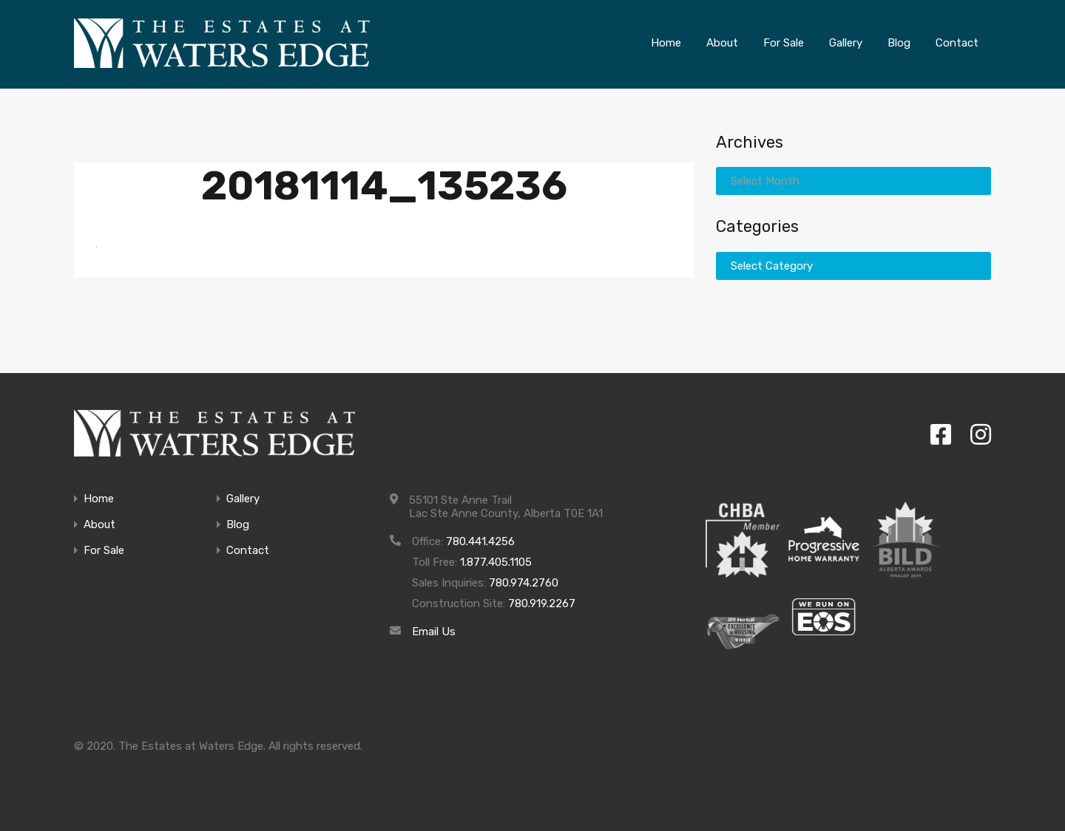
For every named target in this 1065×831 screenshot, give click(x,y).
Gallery (243, 499)
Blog (237, 524)
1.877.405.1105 (496, 562)
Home (99, 499)
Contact (247, 550)
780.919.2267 (541, 603)
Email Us (434, 631)
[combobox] (853, 181)
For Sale (104, 550)
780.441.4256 (480, 541)
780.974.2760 (523, 582)
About (99, 524)
